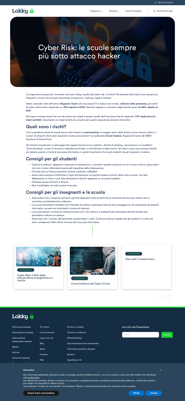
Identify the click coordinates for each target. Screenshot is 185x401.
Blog (42, 344)
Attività (113, 11)
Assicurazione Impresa (22, 333)
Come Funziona (133, 11)
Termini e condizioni (76, 333)
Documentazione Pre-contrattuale (83, 344)
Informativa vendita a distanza (81, 349)
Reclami (71, 355)
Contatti (44, 355)
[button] (160, 370)
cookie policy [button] (33, 378)
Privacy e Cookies (75, 327)
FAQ (42, 360)
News (42, 349)
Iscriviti (167, 335)
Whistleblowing (74, 338)
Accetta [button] (153, 393)
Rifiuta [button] (136, 393)
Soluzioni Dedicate (21, 358)
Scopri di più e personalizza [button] (41, 393)
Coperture (95, 11)
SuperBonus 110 (74, 360)
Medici (15, 347)
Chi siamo (44, 327)
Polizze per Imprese (21, 327)
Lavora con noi (46, 338)
